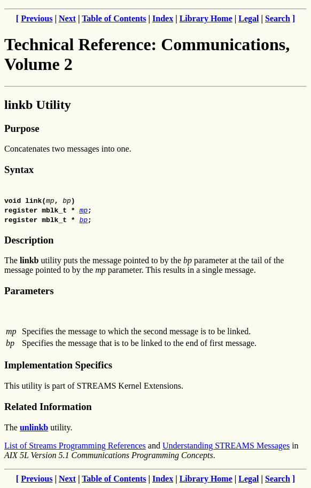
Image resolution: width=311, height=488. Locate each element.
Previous (36, 18)
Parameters (28, 290)
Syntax (19, 169)
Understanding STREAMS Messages (226, 445)
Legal (248, 18)
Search (277, 18)
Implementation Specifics (58, 365)
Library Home (206, 18)
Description (28, 240)
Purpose (21, 128)
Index (162, 18)
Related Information (48, 406)
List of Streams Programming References (75, 445)
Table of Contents (114, 18)
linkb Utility (37, 105)
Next (67, 18)
